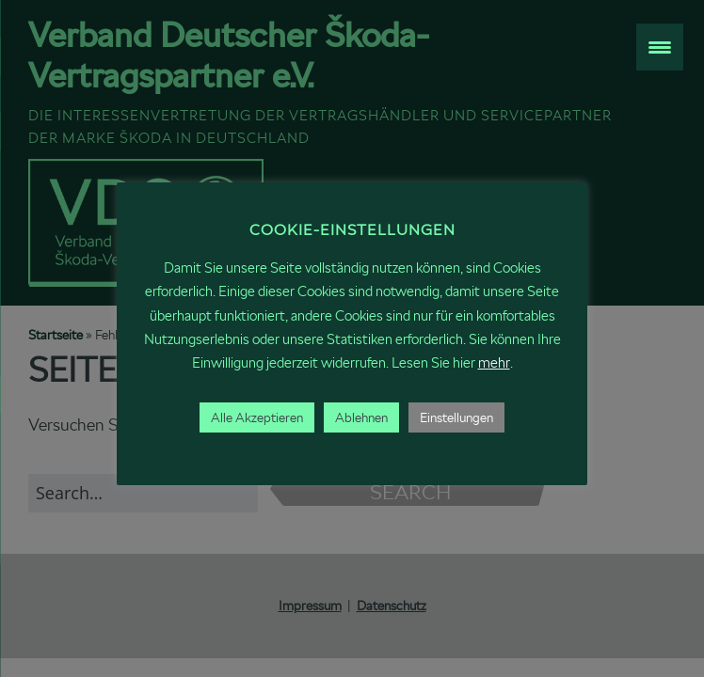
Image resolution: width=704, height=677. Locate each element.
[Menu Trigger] (659, 47)
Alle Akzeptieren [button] (257, 417)
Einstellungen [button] (456, 417)
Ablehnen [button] (361, 417)
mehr (494, 362)
